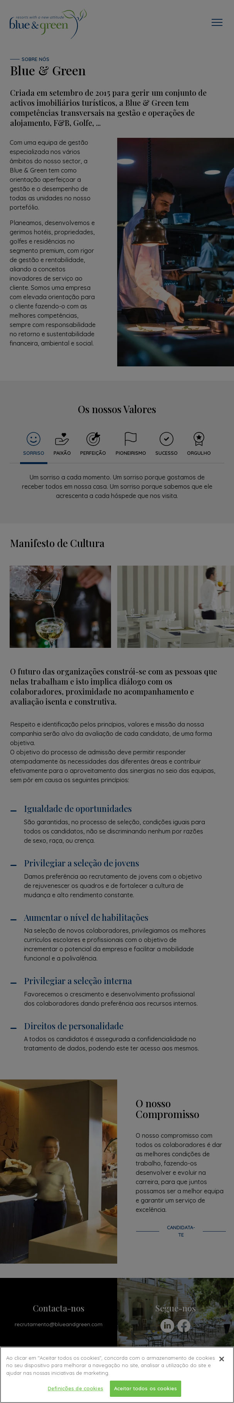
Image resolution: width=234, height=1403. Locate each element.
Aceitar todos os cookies (145, 1389)
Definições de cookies (75, 1389)
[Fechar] (221, 1360)
